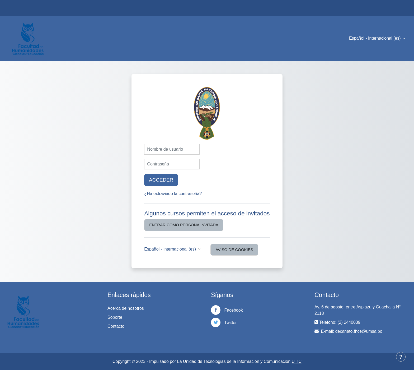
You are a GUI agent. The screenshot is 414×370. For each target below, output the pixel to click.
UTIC (297, 361)
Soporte (114, 317)
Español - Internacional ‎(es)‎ (375, 38)
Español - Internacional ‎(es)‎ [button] (170, 249)
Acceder (161, 180)
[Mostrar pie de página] (401, 357)
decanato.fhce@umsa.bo (358, 331)
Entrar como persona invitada (183, 225)
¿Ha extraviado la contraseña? (173, 193)
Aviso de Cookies (234, 249)
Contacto (115, 326)
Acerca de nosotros (125, 308)
